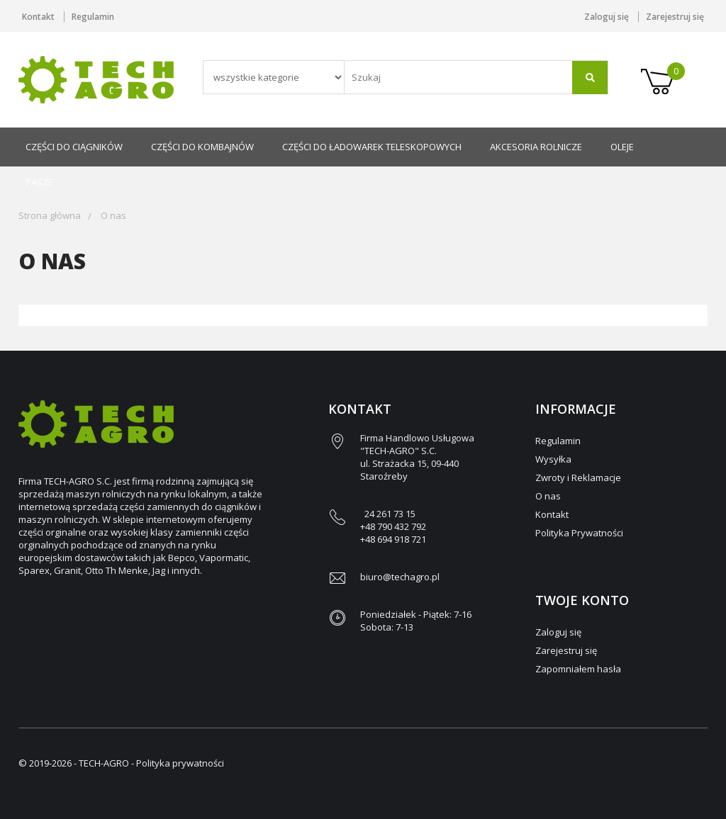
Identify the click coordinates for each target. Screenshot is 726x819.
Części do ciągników (74, 146)
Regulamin (93, 16)
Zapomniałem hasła (578, 668)
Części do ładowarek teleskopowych (372, 146)
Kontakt (38, 16)
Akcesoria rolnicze (536, 146)
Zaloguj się (606, 16)
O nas (113, 215)
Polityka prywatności (180, 763)
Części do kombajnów (202, 146)
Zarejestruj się (675, 16)
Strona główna (49, 215)
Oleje (622, 146)
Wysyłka (553, 459)
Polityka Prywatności (579, 532)
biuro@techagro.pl (400, 576)
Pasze (39, 182)
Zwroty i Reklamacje (578, 477)
